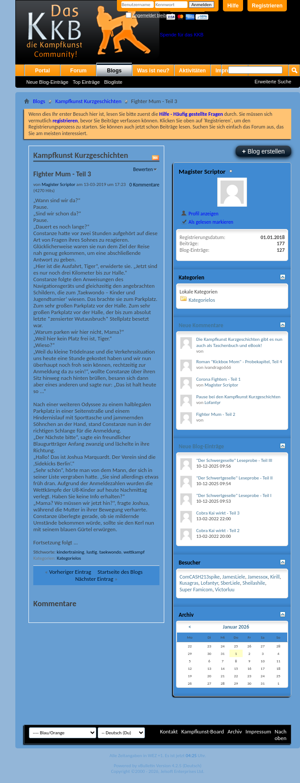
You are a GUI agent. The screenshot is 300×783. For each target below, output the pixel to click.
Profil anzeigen (199, 214)
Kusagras (189, 583)
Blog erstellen (263, 151)
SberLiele (230, 583)
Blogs (114, 71)
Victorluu (224, 589)
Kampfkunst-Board (202, 731)
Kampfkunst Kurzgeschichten (88, 101)
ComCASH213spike (200, 577)
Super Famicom (196, 589)
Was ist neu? (153, 71)
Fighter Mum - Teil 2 (215, 414)
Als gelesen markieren (206, 222)
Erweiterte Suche (272, 81)
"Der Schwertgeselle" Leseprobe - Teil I (234, 495)
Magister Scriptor (202, 171)
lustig (92, 552)
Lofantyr (213, 402)
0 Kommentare (144, 185)
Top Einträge (86, 82)
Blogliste (113, 82)
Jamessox (257, 577)
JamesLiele (233, 577)
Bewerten (143, 169)
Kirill (274, 577)
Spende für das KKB (182, 34)
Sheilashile (254, 583)
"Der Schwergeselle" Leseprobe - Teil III (234, 460)
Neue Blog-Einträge (47, 82)
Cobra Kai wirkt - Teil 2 (218, 530)
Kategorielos (69, 558)
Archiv (234, 731)
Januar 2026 (236, 627)
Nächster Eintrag (94, 579)
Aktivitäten (192, 71)
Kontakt (169, 731)
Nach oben (280, 734)
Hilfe (233, 6)
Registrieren (267, 6)
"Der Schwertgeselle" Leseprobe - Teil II (234, 478)
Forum (78, 71)
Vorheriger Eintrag (70, 571)
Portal (42, 71)
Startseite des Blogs (120, 571)
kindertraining (70, 552)
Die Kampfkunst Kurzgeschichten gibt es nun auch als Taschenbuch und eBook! (239, 342)
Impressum (258, 731)
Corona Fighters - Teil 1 (218, 379)
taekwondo (110, 552)
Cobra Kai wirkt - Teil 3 (218, 513)
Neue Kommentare (201, 325)
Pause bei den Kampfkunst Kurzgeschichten (238, 397)
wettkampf (134, 552)
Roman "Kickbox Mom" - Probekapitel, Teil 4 (239, 362)
